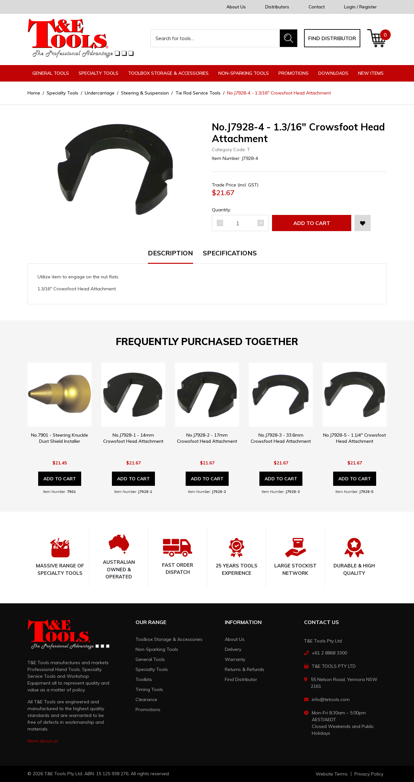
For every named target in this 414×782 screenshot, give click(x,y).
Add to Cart (311, 223)
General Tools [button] (50, 73)
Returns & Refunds (244, 669)
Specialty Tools (152, 669)
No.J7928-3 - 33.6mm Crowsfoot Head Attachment (281, 438)
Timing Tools (149, 689)
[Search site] (288, 38)
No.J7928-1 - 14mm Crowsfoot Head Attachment (133, 438)
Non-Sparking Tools (157, 649)
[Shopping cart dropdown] (377, 38)
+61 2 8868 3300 (329, 653)
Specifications (230, 253)
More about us (42, 741)
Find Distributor (241, 679)
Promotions (293, 73)
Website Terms (332, 774)
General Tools (150, 659)
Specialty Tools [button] (98, 73)
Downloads (333, 73)
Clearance (146, 699)
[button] (362, 223)
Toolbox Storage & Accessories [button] (168, 73)
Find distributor (332, 38)
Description (170, 253)
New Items (371, 73)
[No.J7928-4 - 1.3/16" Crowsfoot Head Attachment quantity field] (240, 223)
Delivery (233, 649)
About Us (236, 7)
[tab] (175, 257)
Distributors (277, 7)
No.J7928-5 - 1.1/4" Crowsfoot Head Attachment (354, 438)
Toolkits (144, 679)
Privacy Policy (368, 774)
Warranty (235, 659)
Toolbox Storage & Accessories (169, 639)
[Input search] (215, 38)
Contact (317, 7)
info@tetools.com (331, 699)
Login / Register (360, 7)
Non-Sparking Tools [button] (243, 73)
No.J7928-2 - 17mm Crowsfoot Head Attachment (207, 438)
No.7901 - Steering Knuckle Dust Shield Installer (59, 438)
